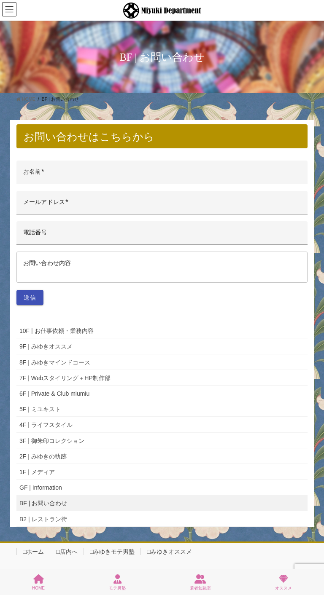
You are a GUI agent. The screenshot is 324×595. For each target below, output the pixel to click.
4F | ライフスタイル (46, 424)
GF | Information (40, 487)
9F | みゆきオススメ (46, 346)
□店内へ (66, 551)
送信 (30, 297)
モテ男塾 (117, 582)
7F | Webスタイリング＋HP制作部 (65, 378)
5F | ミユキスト (40, 409)
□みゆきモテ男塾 (112, 551)
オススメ (283, 582)
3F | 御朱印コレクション (51, 440)
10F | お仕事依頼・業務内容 (56, 330)
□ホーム (33, 551)
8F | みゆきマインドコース (54, 362)
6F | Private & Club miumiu (54, 393)
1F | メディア (37, 472)
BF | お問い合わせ (43, 503)
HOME (38, 582)
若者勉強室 (200, 582)
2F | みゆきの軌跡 (43, 456)
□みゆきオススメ (169, 551)
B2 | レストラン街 (43, 519)
